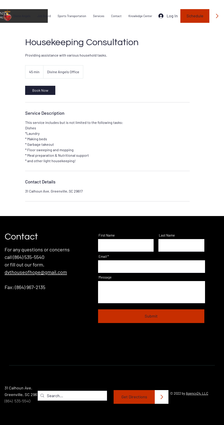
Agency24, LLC (197, 393)
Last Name (167, 235)
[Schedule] (194, 16)
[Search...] (72, 396)
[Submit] (151, 316)
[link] (40, 90)
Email (103, 256)
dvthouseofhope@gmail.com (36, 272)
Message (105, 277)
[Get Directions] (134, 397)
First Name (107, 235)
